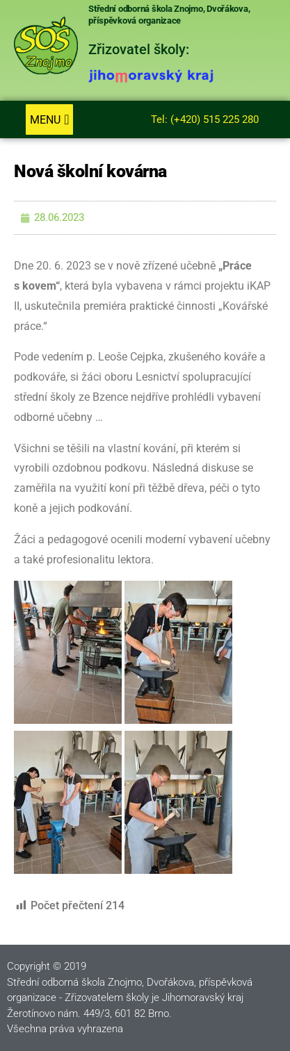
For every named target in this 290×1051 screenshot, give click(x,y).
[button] (49, 119)
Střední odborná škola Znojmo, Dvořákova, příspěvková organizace (169, 14)
